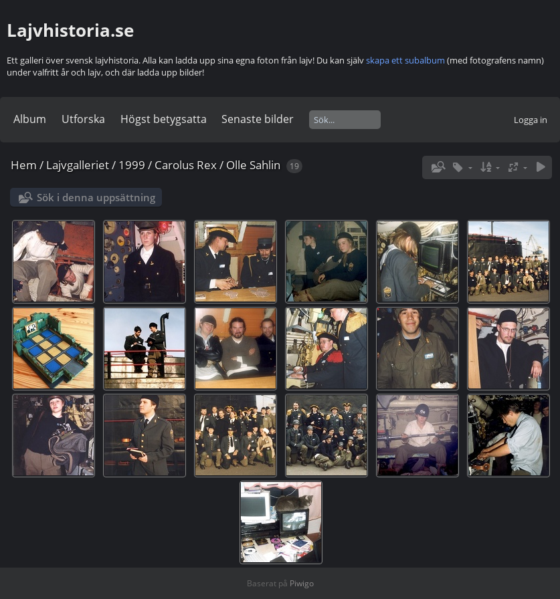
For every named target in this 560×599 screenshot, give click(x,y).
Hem (24, 164)
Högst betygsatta (163, 119)
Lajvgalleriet (77, 164)
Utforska (83, 119)
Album (29, 119)
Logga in (530, 120)
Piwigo (302, 583)
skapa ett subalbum (405, 60)
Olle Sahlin (253, 164)
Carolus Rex (186, 164)
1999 (131, 164)
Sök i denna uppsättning (96, 197)
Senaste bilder (257, 119)
